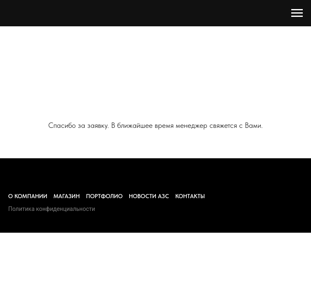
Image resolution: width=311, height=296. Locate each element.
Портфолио (104, 196)
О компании (27, 196)
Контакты (190, 196)
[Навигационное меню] (297, 13)
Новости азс (149, 196)
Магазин (66, 196)
